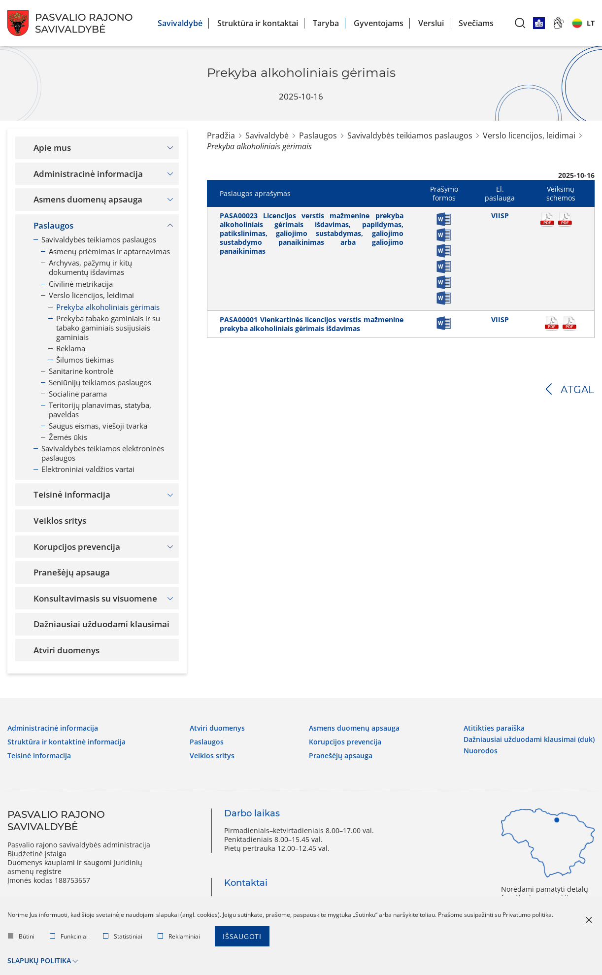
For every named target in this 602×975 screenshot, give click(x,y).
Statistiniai (122, 936)
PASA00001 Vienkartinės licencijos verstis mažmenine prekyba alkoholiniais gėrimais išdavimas (311, 324)
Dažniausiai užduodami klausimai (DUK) (529, 739)
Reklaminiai (179, 936)
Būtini (21, 936)
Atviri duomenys (217, 728)
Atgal (578, 390)
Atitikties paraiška (494, 728)
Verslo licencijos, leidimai (529, 135)
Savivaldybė (180, 23)
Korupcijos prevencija (345, 742)
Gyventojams (378, 23)
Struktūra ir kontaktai (257, 23)
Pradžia (221, 135)
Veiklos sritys (212, 755)
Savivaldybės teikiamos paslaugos (409, 135)
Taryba (326, 23)
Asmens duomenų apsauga (354, 728)
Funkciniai (69, 936)
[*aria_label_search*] (520, 23)
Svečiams (476, 23)
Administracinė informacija (52, 728)
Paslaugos (318, 135)
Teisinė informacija (39, 755)
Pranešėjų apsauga (340, 755)
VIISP (500, 215)
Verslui (431, 23)
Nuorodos (481, 750)
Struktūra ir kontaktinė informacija (66, 742)
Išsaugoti (242, 936)
